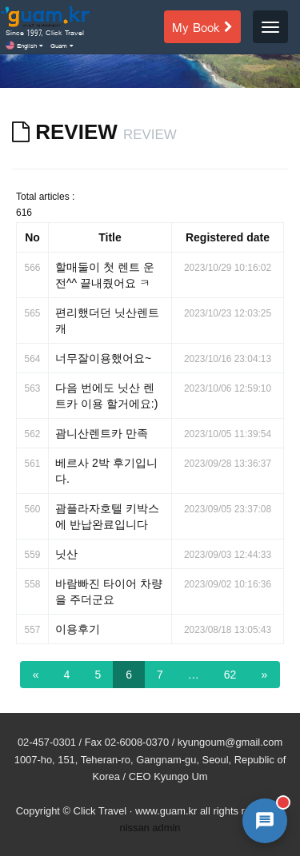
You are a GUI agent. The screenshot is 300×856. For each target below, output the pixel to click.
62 (230, 674)
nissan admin (150, 828)
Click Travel (100, 811)
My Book (202, 26)
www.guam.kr (166, 811)
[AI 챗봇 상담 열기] (264, 820)
